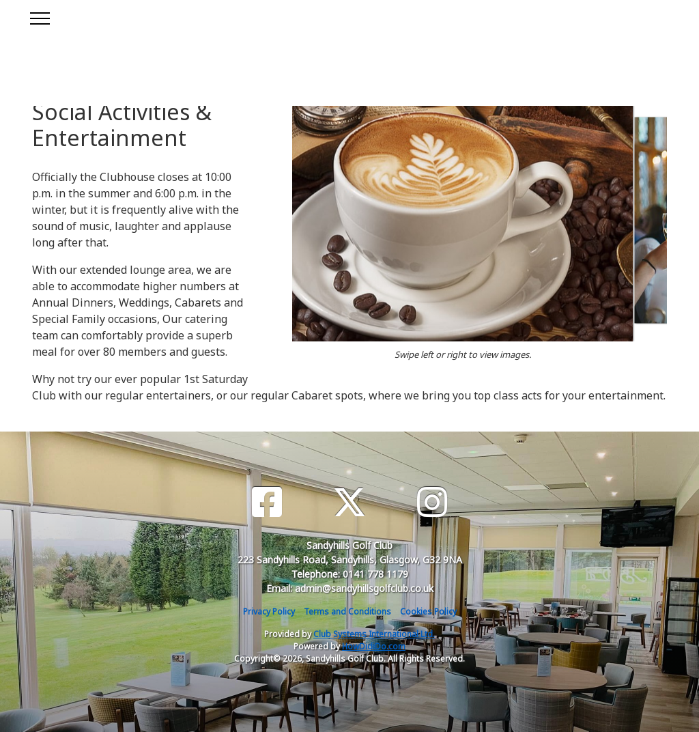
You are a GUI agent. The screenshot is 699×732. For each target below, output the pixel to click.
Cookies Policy (428, 611)
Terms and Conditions (347, 611)
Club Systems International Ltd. (374, 634)
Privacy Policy (269, 611)
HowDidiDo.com (373, 646)
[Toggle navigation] (39, 16)
